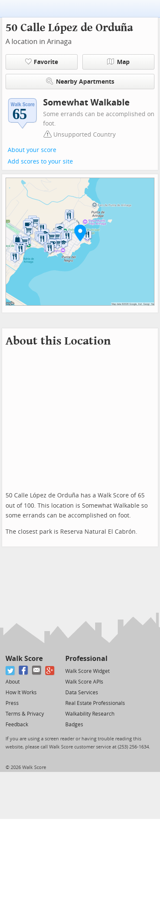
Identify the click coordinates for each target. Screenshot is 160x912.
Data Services (81, 693)
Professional (86, 659)
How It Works (21, 693)
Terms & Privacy (25, 714)
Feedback (17, 725)
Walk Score (24, 659)
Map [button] (118, 62)
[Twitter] (10, 670)
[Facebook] (24, 670)
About (13, 682)
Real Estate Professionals (95, 703)
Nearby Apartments (80, 81)
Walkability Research (89, 714)
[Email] (37, 670)
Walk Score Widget (87, 671)
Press (12, 703)
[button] (80, 233)
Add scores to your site (40, 161)
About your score (32, 150)
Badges (74, 725)
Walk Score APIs (84, 682)
